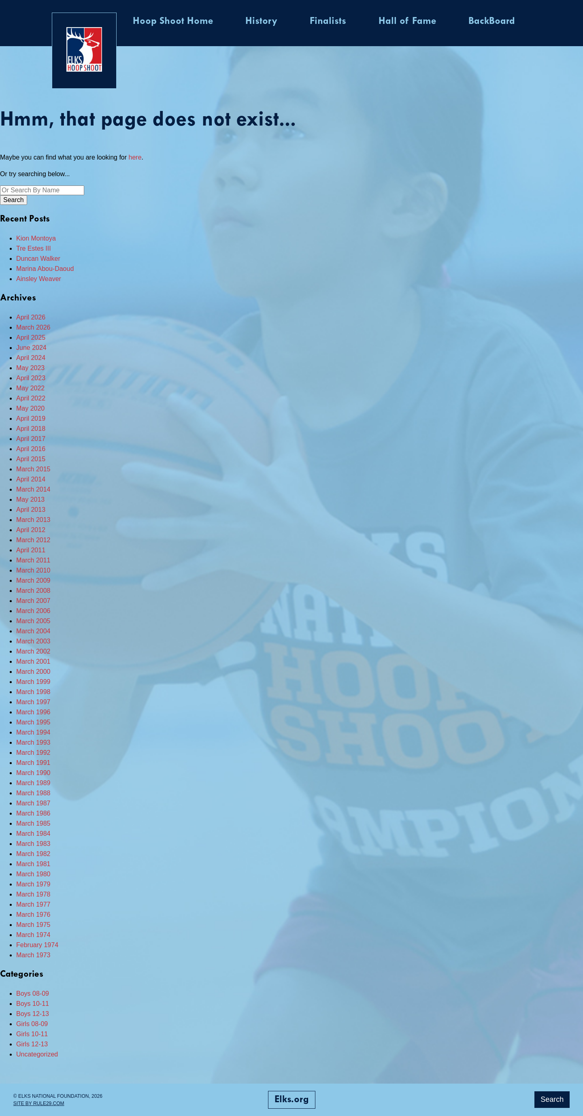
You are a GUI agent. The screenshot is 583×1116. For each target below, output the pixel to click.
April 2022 (30, 398)
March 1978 (33, 894)
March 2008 (33, 590)
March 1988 (33, 793)
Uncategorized (37, 1054)
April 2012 (30, 529)
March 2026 (33, 327)
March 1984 (33, 833)
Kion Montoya (36, 238)
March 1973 (33, 955)
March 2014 (33, 489)
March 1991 (33, 762)
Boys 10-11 (32, 1003)
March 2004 (33, 631)
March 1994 (33, 732)
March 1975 (33, 924)
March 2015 (33, 469)
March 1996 (33, 712)
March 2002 (33, 651)
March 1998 (33, 691)
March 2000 (33, 671)
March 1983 (33, 843)
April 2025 (30, 337)
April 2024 (30, 357)
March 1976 (33, 914)
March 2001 (33, 661)
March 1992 (33, 752)
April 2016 (30, 448)
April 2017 (30, 438)
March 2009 (33, 580)
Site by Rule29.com (38, 1103)
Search (552, 1099)
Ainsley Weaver (38, 278)
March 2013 (33, 519)
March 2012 (33, 540)
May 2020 (30, 408)
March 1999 (33, 681)
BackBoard (491, 21)
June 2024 (31, 347)
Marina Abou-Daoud (45, 268)
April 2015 (30, 459)
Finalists (328, 21)
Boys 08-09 (32, 993)
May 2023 (30, 367)
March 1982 (33, 853)
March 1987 (33, 803)
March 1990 (33, 772)
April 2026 (30, 317)
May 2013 (30, 499)
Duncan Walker (38, 258)
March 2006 (33, 610)
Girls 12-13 (32, 1044)
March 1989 (33, 782)
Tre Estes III (33, 248)
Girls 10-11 (32, 1034)
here (135, 157)
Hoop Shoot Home (173, 21)
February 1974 (37, 944)
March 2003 (33, 641)
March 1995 (33, 722)
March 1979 (33, 884)
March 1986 (33, 813)
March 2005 (33, 621)
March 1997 (33, 702)
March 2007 (33, 600)
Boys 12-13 (32, 1013)
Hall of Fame (407, 21)
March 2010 (33, 570)
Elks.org (291, 1099)
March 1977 (33, 904)
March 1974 (33, 934)
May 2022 (30, 388)
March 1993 (33, 742)
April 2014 (30, 479)
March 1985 (33, 823)
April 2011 (30, 550)
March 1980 (33, 874)
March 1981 (33, 863)
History (261, 21)
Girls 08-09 (32, 1023)
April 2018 (30, 428)
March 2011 (33, 560)
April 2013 (30, 509)
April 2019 (30, 418)
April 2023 (30, 378)
